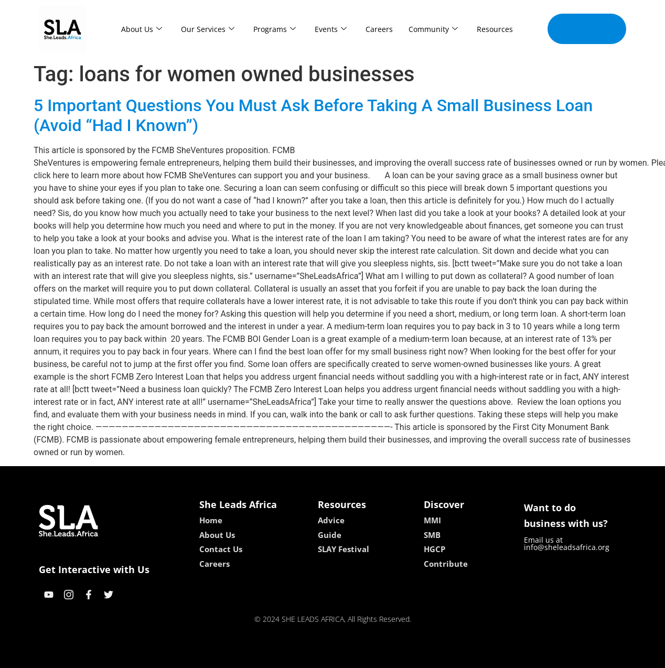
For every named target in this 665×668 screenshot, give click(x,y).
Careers (379, 29)
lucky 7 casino (357, 656)
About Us (141, 29)
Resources (495, 29)
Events (331, 29)
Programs (274, 29)
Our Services (207, 29)
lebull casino (306, 656)
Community (433, 29)
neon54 (400, 656)
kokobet (266, 656)
